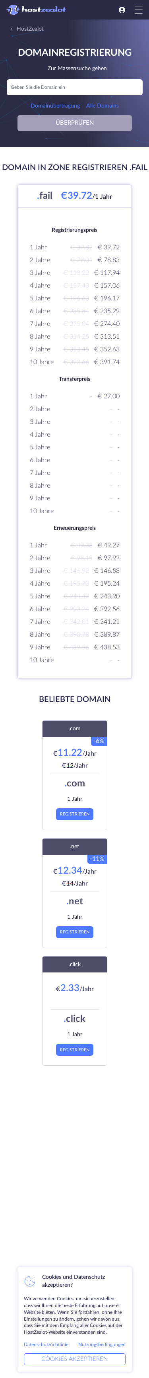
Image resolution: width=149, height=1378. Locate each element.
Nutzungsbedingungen (102, 1344)
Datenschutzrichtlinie (46, 1344)
